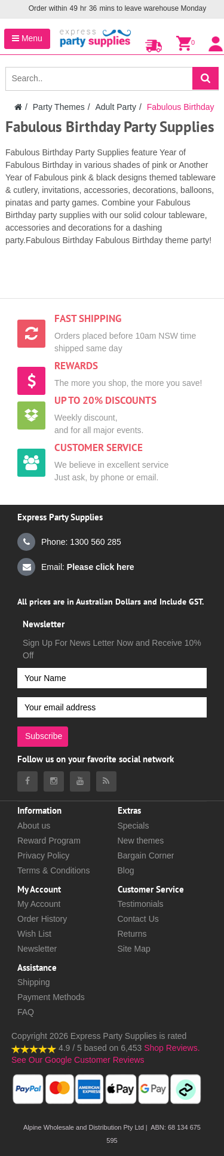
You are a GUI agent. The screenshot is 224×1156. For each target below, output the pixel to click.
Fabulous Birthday (180, 107)
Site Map (134, 948)
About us (33, 825)
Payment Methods (51, 997)
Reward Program (49, 840)
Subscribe (43, 736)
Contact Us (138, 919)
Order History (42, 919)
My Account (38, 904)
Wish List (34, 934)
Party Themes (59, 107)
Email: (75, 567)
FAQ (25, 1012)
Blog (126, 870)
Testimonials (141, 904)
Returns (132, 934)
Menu (27, 38)
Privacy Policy (43, 855)
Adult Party (115, 107)
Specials (133, 825)
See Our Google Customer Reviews (78, 1060)
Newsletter (37, 948)
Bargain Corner (146, 855)
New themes (141, 840)
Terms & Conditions (53, 870)
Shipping (33, 982)
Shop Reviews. (172, 1048)
